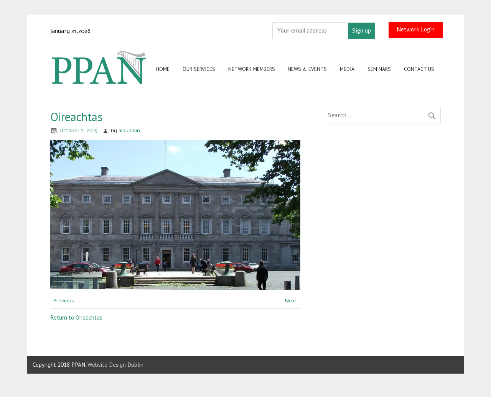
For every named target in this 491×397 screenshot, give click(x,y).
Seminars (379, 69)
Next (291, 300)
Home (163, 69)
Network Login (416, 29)
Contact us (419, 69)
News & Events (307, 69)
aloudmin (129, 130)
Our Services (199, 69)
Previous (63, 300)
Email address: (253, 30)
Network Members (251, 69)
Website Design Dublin (115, 364)
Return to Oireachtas (76, 317)
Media (347, 69)
